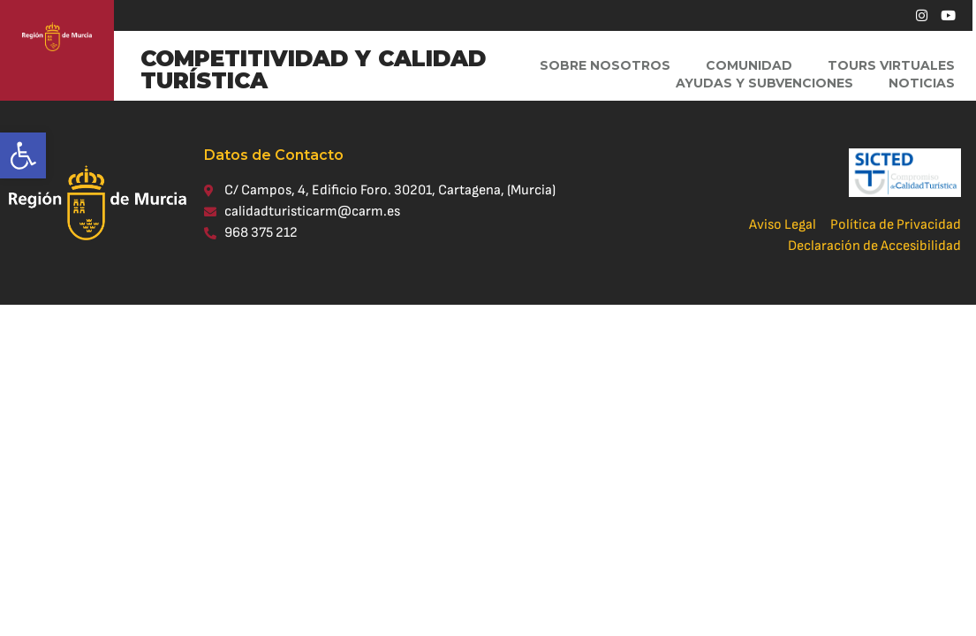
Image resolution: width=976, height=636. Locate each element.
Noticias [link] (922, 83)
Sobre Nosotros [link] (605, 65)
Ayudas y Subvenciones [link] (764, 83)
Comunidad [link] (749, 65)
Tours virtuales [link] (891, 65)
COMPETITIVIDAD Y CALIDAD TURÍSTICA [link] (313, 69)
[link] (23, 155)
